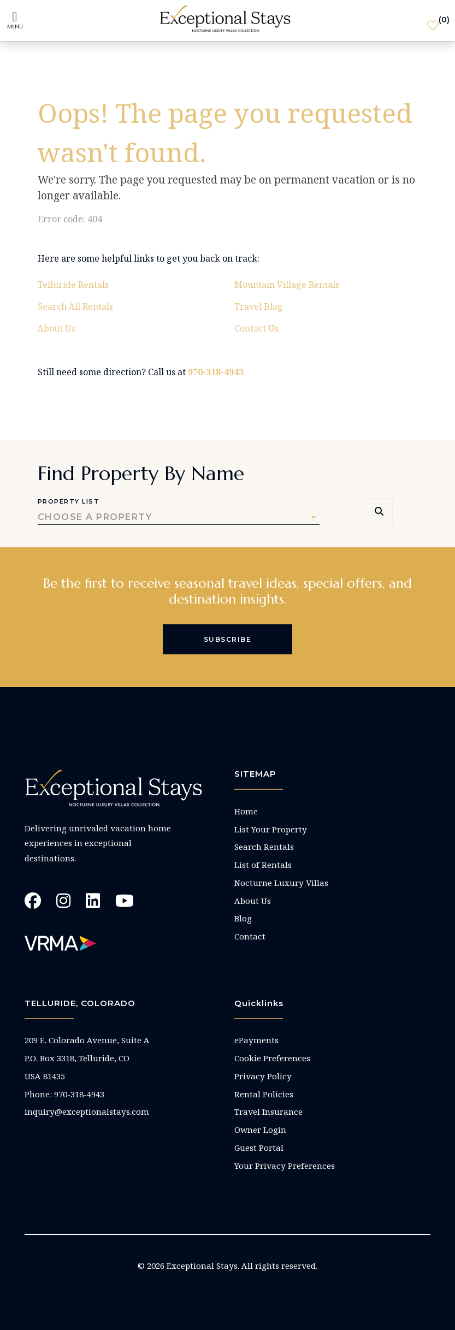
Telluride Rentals (73, 285)
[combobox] (179, 517)
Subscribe (228, 639)
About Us (56, 328)
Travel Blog (258, 306)
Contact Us (256, 328)
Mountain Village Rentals (286, 285)
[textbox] (179, 517)
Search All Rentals (75, 306)
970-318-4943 (216, 372)
